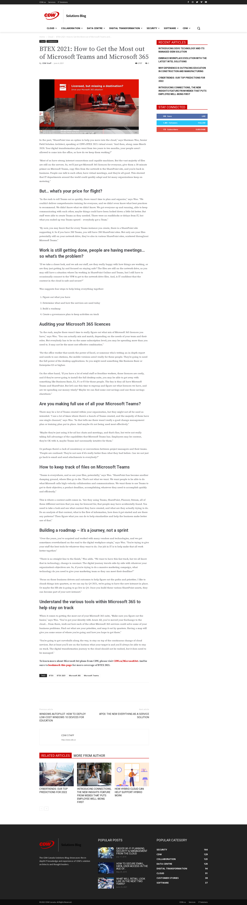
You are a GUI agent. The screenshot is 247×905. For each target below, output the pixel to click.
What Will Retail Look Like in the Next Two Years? (130, 881)
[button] (198, 28)
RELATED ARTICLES (55, 756)
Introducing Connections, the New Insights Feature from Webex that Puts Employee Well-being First (94, 795)
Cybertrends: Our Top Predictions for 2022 (181, 79)
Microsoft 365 (74, 675)
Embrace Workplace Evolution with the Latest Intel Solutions (182, 60)
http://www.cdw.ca (68, 740)
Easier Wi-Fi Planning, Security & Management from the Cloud (131, 851)
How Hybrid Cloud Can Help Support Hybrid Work (129, 792)
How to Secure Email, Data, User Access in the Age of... (132, 866)
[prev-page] (41, 809)
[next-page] (46, 809)
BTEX (51, 675)
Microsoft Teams (91, 675)
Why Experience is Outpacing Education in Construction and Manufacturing (182, 70)
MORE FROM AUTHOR (89, 756)
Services (192, 902)
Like (203, 116)
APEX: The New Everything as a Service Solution (124, 715)
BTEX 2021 (61, 675)
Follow (201, 123)
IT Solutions (203, 902)
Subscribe (200, 129)
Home (42, 36)
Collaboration (52, 41)
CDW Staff (46, 63)
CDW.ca (182, 902)
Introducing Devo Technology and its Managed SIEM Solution (181, 50)
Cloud (50, 36)
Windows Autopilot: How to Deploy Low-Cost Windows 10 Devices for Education (62, 717)
